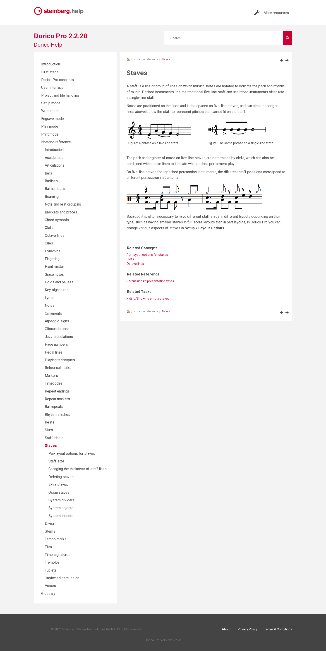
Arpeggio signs (57, 321)
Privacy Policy (247, 629)
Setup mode (50, 103)
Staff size (56, 461)
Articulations (55, 165)
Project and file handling (60, 95)
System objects (60, 508)
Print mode (50, 134)
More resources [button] (273, 12)
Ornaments (53, 313)
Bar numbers (55, 189)
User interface (52, 87)
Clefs (49, 227)
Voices (50, 586)
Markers (51, 375)
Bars (48, 173)
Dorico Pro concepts (57, 80)
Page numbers (56, 344)
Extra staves (58, 484)
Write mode (50, 111)
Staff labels (54, 438)
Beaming (52, 196)
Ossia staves (59, 492)
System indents (60, 516)
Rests (49, 422)
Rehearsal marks (58, 368)
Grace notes (54, 274)
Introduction (50, 64)
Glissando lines (57, 329)
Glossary (48, 593)
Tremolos (52, 562)
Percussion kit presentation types (150, 281)
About (226, 629)
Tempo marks (55, 539)
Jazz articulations (59, 337)
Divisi (49, 523)
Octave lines (135, 264)
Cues (49, 243)
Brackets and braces (61, 212)
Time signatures (57, 555)
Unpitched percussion (62, 578)
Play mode (49, 126)
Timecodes (54, 383)
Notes (50, 305)
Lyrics (49, 298)
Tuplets (51, 570)
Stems (50, 531)
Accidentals (54, 158)
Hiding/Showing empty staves (148, 298)
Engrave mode (52, 119)
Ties (48, 547)
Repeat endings (57, 391)
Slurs (49, 430)
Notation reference (146, 59)
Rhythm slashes (57, 414)
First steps (50, 72)
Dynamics (52, 251)
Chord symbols (57, 220)
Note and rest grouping (63, 204)
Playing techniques (60, 360)
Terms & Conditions (278, 629)
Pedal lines (54, 352)
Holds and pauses (59, 282)
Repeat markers (57, 399)
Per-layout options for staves (147, 254)
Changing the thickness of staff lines (77, 469)
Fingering (52, 259)
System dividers (61, 500)
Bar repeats (54, 406)
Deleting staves (61, 477)
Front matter (54, 266)
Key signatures (57, 290)
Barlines (51, 181)
